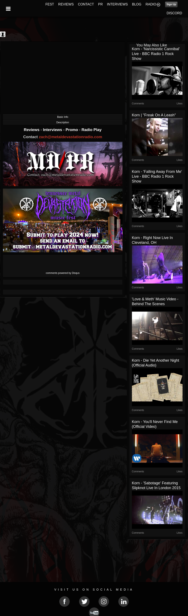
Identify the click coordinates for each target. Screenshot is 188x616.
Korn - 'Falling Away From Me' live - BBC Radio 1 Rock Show (157, 176)
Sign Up (171, 4)
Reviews (32, 129)
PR (100, 4)
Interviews (53, 129)
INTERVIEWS (117, 4)
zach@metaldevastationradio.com (70, 137)
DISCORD (174, 13)
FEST (49, 4)
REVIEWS (66, 4)
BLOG (136, 4)
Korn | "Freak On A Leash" (154, 115)
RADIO (151, 4)
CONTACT (86, 4)
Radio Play (91, 129)
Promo (72, 129)
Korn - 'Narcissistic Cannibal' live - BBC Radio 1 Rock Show (156, 54)
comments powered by (63, 273)
